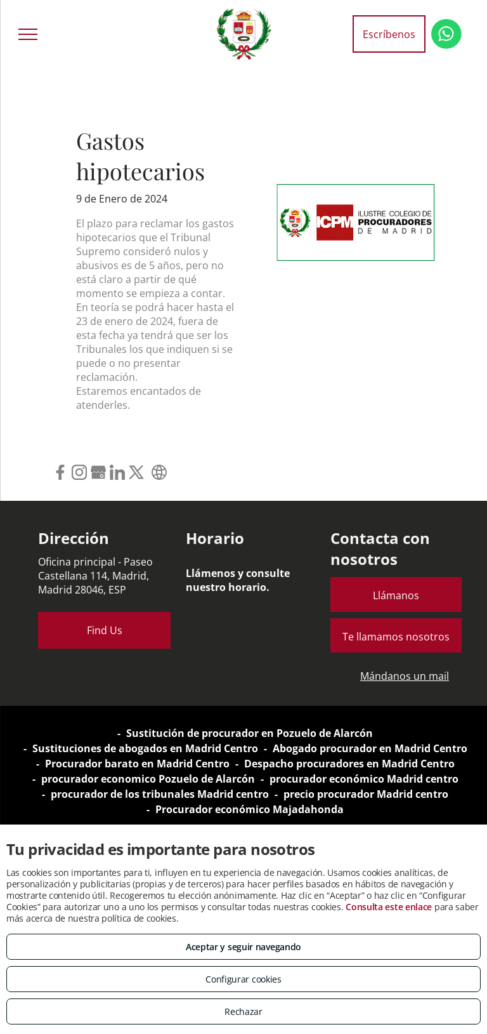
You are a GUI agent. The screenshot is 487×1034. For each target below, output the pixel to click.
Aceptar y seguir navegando (243, 947)
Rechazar (243, 1011)
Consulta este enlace (389, 907)
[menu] (27, 34)
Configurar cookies (243, 979)
